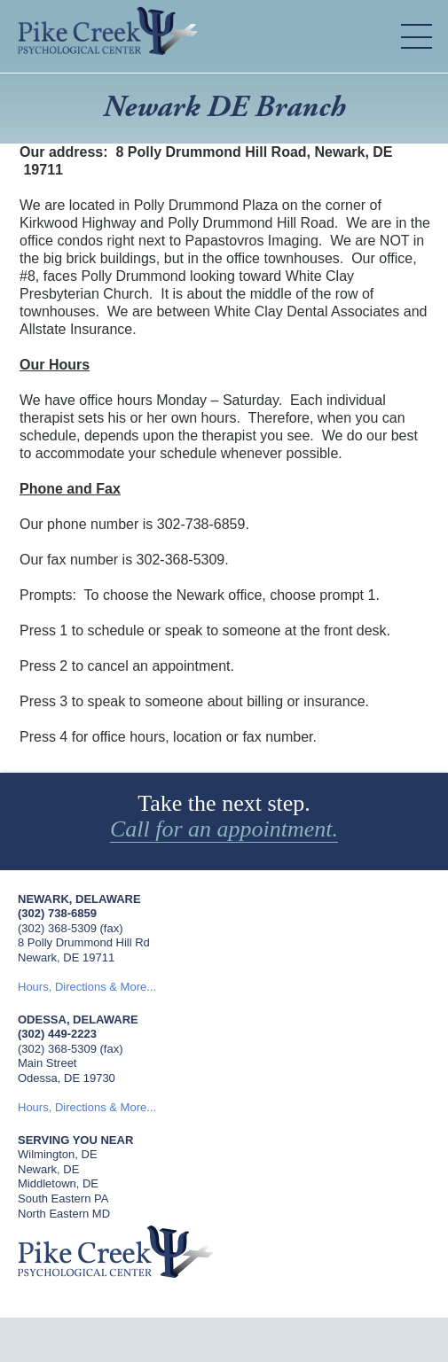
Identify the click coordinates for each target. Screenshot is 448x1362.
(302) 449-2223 (57, 1033)
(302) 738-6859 (57, 913)
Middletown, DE (58, 1183)
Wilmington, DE (58, 1154)
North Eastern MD (64, 1213)
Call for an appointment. (224, 829)
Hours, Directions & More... (87, 986)
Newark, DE (48, 1169)
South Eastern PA (63, 1198)
